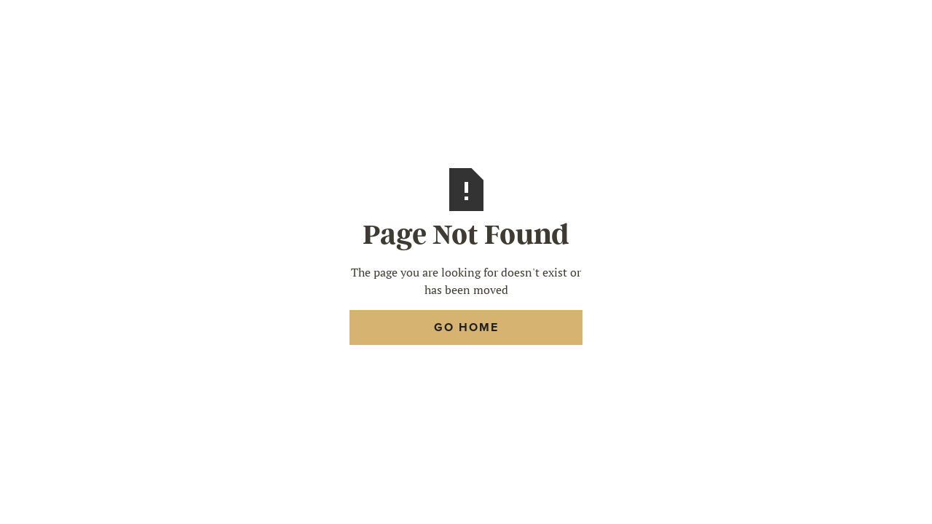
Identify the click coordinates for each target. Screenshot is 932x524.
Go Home (466, 327)
